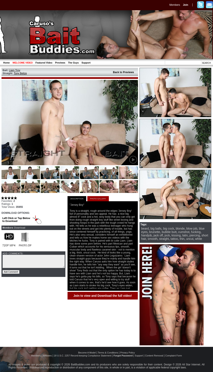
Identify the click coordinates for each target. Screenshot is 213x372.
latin (185, 235)
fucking (195, 232)
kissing (176, 235)
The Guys (73, 62)
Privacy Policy (127, 352)
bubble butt (169, 232)
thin (182, 238)
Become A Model (87, 352)
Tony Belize (20, 73)
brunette (154, 232)
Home (6, 62)
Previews (60, 62)
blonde (180, 228)
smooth (152, 238)
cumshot (184, 232)
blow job (191, 228)
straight (164, 238)
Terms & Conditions (108, 352)
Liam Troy (14, 70)
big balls (156, 228)
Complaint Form (173, 355)
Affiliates (47, 355)
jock (167, 235)
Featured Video (43, 62)
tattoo (174, 238)
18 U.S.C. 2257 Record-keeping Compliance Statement (82, 355)
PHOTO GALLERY (98, 199)
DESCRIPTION (76, 199)
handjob (146, 235)
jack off (158, 235)
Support (86, 62)
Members (174, 4)
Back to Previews (123, 72)
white (198, 238)
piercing (194, 235)
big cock (168, 228)
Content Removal (154, 355)
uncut (189, 238)
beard (145, 228)
